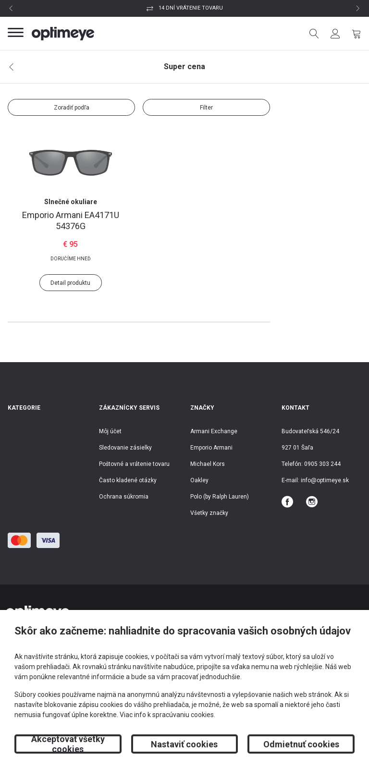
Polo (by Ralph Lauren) (219, 496)
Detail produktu (70, 283)
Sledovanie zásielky (125, 447)
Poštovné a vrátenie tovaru (134, 464)
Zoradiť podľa (71, 107)
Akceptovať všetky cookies (68, 744)
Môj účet (110, 431)
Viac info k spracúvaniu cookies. (167, 715)
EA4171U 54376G (70, 220)
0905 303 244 (322, 464)
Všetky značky (209, 513)
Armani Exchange (213, 431)
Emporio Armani (211, 447)
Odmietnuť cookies (301, 744)
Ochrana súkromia (123, 496)
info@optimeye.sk (325, 480)
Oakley (199, 480)
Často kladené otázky (128, 480)
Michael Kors (207, 464)
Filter (206, 107)
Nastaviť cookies (184, 744)
